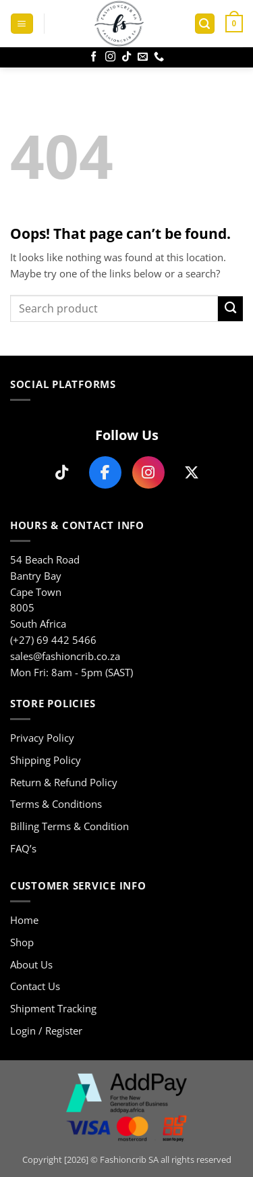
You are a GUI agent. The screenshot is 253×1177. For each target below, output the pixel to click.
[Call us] (159, 57)
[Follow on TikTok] (126, 57)
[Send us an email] (143, 57)
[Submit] (230, 308)
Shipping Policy (45, 760)
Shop (22, 942)
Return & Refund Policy (63, 782)
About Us (31, 964)
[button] (21, 23)
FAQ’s (23, 848)
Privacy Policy (42, 737)
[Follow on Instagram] (110, 57)
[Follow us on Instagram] (148, 472)
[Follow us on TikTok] (62, 472)
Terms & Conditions (56, 804)
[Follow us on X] (191, 472)
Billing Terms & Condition (69, 826)
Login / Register (46, 1030)
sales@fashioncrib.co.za (65, 656)
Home (24, 920)
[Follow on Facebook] (93, 57)
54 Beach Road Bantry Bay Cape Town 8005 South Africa (45, 591)
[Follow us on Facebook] (105, 472)
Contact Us (35, 986)
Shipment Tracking (53, 1008)
